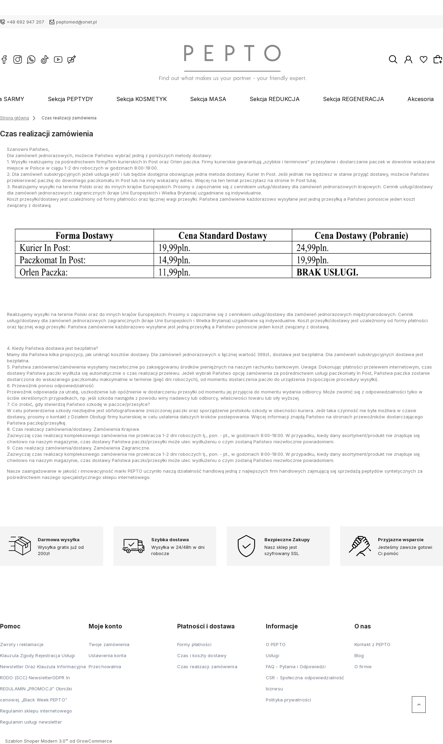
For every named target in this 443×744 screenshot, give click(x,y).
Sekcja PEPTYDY (92, 99)
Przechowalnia (105, 666)
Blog (431, 99)
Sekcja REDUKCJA (269, 99)
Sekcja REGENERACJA (337, 99)
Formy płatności (194, 644)
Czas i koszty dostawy (201, 655)
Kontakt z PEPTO (372, 644)
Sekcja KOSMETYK (154, 99)
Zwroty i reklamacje (22, 644)
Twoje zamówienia (109, 644)
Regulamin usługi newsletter (31, 722)
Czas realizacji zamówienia (207, 666)
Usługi (272, 655)
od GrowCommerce (91, 741)
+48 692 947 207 (25, 22)
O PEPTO (276, 644)
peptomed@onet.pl (76, 22)
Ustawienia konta (108, 655)
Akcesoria (395, 99)
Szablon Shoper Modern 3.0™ (36, 741)
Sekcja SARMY (35, 99)
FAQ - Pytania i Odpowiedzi (296, 666)
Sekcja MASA (212, 99)
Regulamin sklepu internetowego (36, 711)
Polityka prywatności (288, 699)
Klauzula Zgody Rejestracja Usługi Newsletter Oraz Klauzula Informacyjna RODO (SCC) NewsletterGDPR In (43, 666)
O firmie (363, 666)
